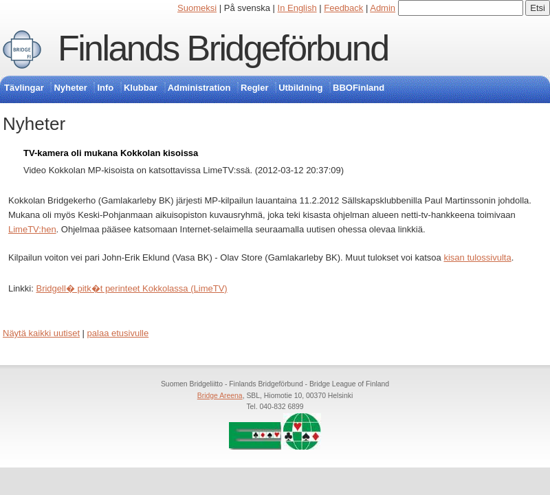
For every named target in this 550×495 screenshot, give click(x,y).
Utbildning (300, 87)
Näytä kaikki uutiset (41, 333)
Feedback (343, 8)
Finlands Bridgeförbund (223, 48)
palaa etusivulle (118, 333)
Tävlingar (24, 87)
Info (105, 87)
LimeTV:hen (32, 229)
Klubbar (140, 87)
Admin (382, 8)
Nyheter (70, 87)
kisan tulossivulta (477, 257)
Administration (199, 87)
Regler (254, 87)
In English (297, 8)
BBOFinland (358, 87)
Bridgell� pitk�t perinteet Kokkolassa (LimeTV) (131, 288)
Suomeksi (197, 8)
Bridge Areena (220, 395)
